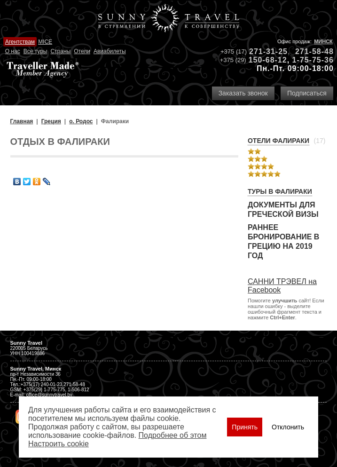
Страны (60, 51)
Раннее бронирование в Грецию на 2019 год (283, 241)
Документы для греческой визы (283, 209)
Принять (245, 427)
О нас (12, 51)
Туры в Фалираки (280, 191)
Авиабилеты (110, 51)
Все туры (35, 51)
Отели (82, 51)
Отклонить (288, 427)
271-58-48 (314, 51)
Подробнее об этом (173, 435)
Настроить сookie (58, 444)
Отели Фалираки (278, 140)
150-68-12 (268, 60)
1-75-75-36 (313, 60)
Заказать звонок (243, 93)
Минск (323, 41)
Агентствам (20, 42)
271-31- (263, 51)
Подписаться (307, 93)
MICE (45, 42)
